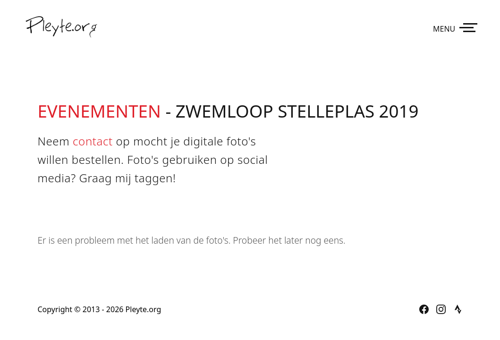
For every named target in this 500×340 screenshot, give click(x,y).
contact (93, 141)
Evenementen (99, 111)
